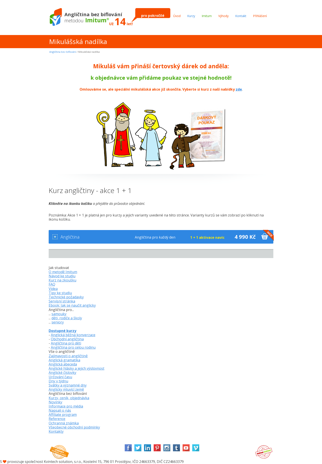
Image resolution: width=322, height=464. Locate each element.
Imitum (207, 16)
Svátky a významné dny (68, 385)
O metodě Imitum (63, 271)
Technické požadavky (66, 297)
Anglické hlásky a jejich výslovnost (76, 368)
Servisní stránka (62, 301)
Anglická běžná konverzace (73, 334)
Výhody (223, 16)
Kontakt (240, 16)
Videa (53, 288)
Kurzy (191, 16)
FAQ (52, 284)
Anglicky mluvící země (66, 389)
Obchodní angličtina (67, 339)
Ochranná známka (64, 423)
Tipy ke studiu (60, 292)
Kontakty (56, 431)
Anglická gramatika (64, 360)
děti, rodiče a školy (67, 318)
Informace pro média (66, 406)
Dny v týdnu (58, 381)
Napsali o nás (60, 410)
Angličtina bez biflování (62, 51)
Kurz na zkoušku (62, 280)
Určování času (60, 376)
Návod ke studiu (62, 276)
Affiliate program (63, 414)
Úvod (177, 16)
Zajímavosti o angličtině (68, 355)
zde (239, 89)
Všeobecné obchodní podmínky (74, 427)
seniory (58, 322)
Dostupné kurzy (62, 330)
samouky (59, 313)
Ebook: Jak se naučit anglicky (72, 305)
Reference (57, 418)
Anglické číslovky (62, 372)
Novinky (55, 402)
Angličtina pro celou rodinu (73, 347)
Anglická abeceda (63, 364)
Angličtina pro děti (66, 343)
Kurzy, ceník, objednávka (69, 397)
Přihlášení (260, 16)
